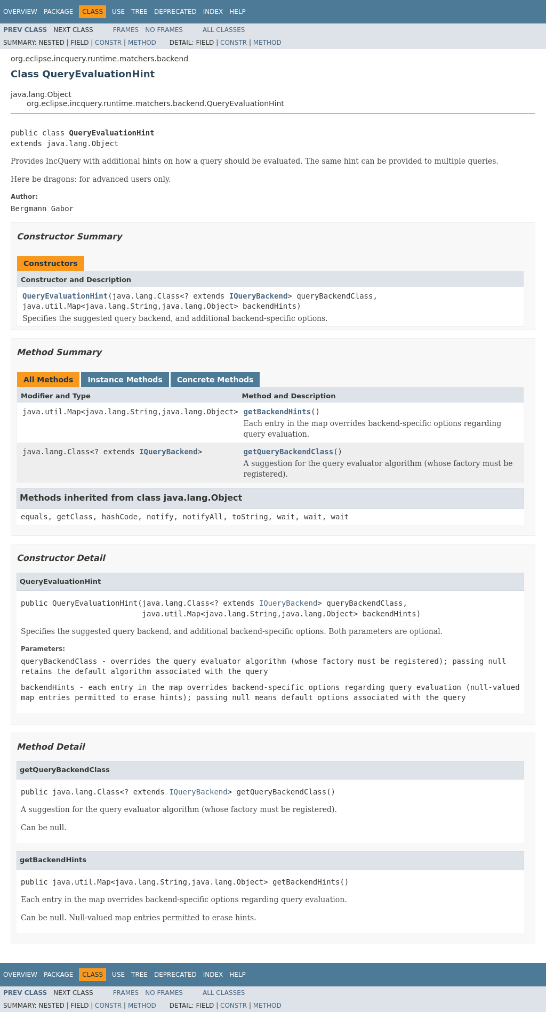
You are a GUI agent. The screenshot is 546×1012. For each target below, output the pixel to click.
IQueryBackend (258, 296)
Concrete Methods (215, 379)
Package (58, 11)
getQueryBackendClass (289, 451)
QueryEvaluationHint (65, 296)
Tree (139, 11)
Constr (108, 42)
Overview (20, 11)
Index (213, 11)
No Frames (164, 30)
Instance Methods (124, 379)
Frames (126, 30)
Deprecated (175, 11)
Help (237, 11)
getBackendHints (277, 411)
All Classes (224, 30)
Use (118, 11)
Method (142, 42)
